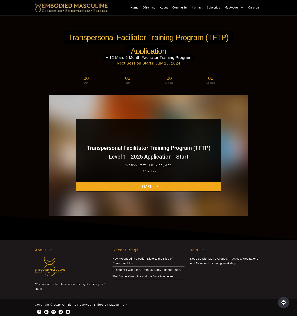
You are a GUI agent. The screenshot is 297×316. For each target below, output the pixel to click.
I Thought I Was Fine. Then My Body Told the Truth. (147, 269)
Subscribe (213, 7)
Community (180, 7)
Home (134, 7)
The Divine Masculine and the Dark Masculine (143, 276)
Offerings (149, 7)
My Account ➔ (234, 7)
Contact (197, 7)
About (164, 7)
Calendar (254, 7)
